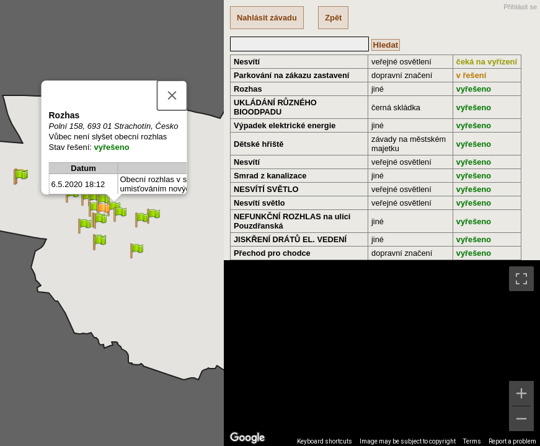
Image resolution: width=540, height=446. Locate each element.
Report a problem (512, 441)
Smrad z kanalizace (270, 175)
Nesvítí (247, 61)
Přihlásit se (520, 7)
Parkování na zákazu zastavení (291, 75)
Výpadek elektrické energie (284, 125)
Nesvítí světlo (259, 203)
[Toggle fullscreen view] (521, 278)
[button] (103, 211)
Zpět (333, 17)
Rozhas (248, 89)
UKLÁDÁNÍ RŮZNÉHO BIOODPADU (275, 107)
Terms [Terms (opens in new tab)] (472, 441)
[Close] (172, 95)
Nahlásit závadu (267, 17)
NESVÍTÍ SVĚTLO (266, 189)
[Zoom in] (521, 393)
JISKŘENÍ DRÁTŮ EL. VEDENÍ (290, 239)
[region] (382, 353)
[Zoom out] (521, 418)
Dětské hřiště (258, 144)
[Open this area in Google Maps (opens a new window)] (247, 438)
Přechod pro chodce (272, 253)
